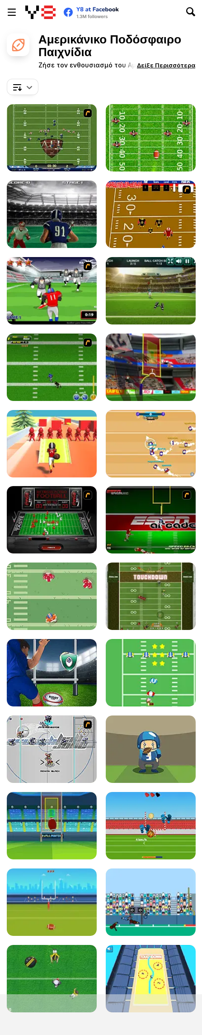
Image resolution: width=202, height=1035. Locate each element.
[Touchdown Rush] (52, 214)
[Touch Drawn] (151, 978)
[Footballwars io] (151, 443)
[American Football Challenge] (151, 290)
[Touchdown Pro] (52, 596)
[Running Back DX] (151, 596)
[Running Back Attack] (52, 290)
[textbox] (22, 87)
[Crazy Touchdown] (52, 443)
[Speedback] (151, 519)
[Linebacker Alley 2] (52, 367)
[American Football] (52, 902)
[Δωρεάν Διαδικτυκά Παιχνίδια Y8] (40, 12)
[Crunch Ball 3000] (52, 749)
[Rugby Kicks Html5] (52, 672)
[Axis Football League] (52, 138)
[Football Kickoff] (52, 825)
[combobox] (22, 87)
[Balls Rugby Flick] (151, 825)
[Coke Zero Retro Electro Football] (52, 519)
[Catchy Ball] (151, 749)
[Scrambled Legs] (151, 214)
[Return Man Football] (151, 138)
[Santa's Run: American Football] (151, 672)
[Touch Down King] (52, 978)
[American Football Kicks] (151, 367)
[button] (166, 65)
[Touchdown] (151, 902)
